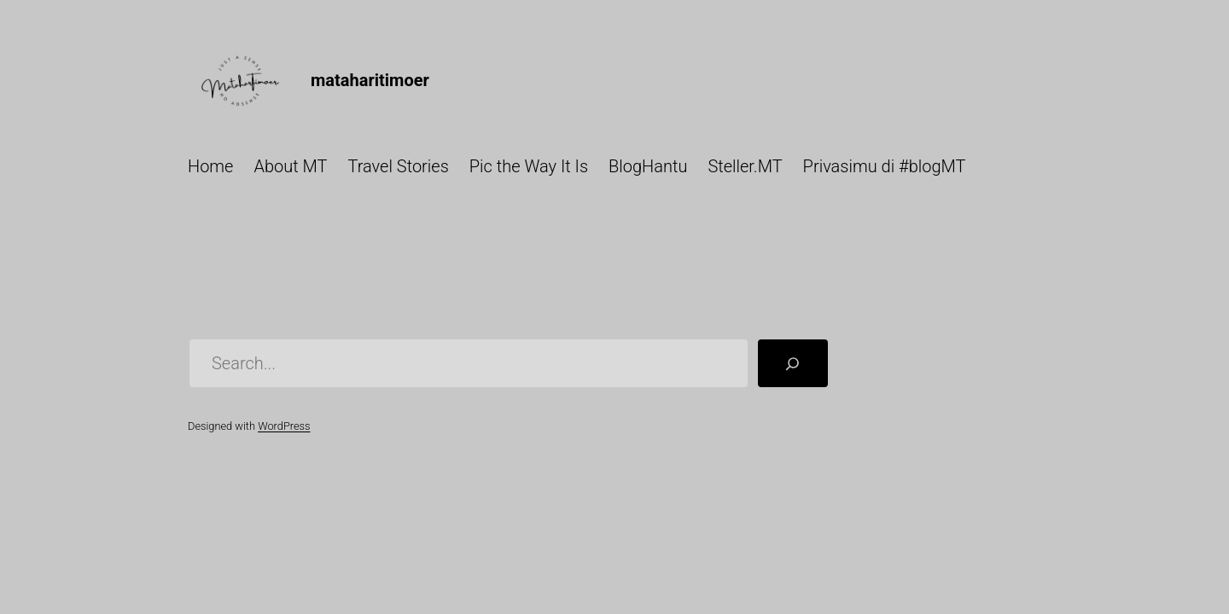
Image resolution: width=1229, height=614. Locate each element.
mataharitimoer (370, 80)
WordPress (284, 426)
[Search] (793, 363)
